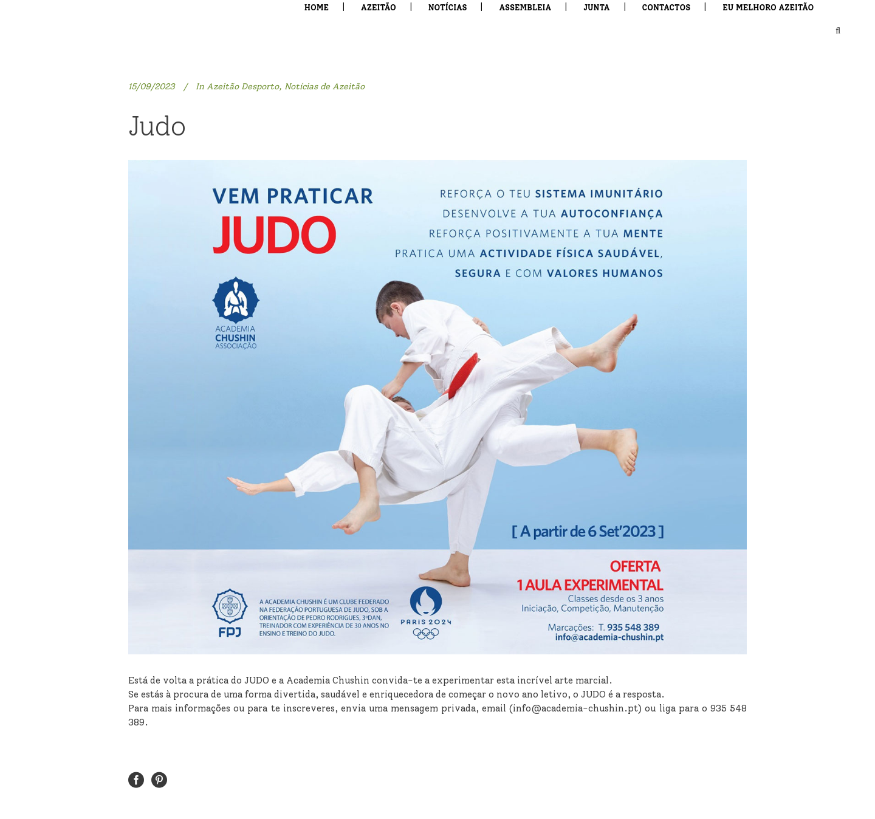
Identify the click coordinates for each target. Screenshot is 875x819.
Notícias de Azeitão (324, 86)
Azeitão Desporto (243, 86)
